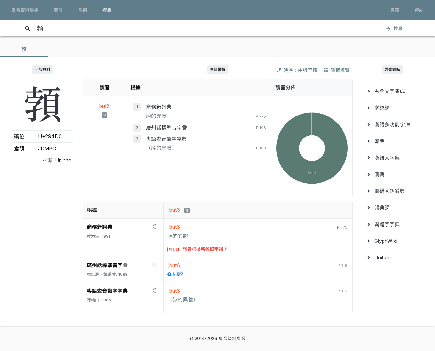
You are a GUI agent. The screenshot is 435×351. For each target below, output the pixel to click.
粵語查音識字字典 (166, 139)
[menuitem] (392, 91)
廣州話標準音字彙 (166, 127)
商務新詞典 (159, 107)
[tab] (24, 49)
